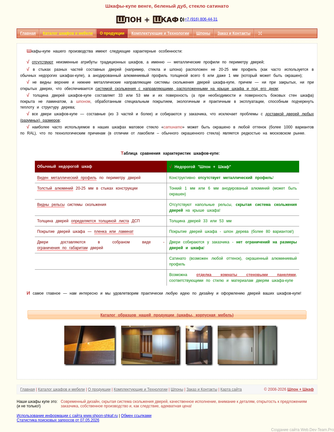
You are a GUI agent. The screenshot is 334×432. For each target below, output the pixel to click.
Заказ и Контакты (234, 33)
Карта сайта (231, 389)
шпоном (83, 101)
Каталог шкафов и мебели (61, 389)
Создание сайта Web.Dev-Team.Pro (302, 430)
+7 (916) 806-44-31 (201, 19)
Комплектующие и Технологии (160, 33)
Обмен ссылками (136, 415)
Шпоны (203, 33)
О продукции (99, 389)
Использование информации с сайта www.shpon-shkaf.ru (67, 415)
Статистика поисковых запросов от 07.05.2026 (58, 420)
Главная (28, 33)
